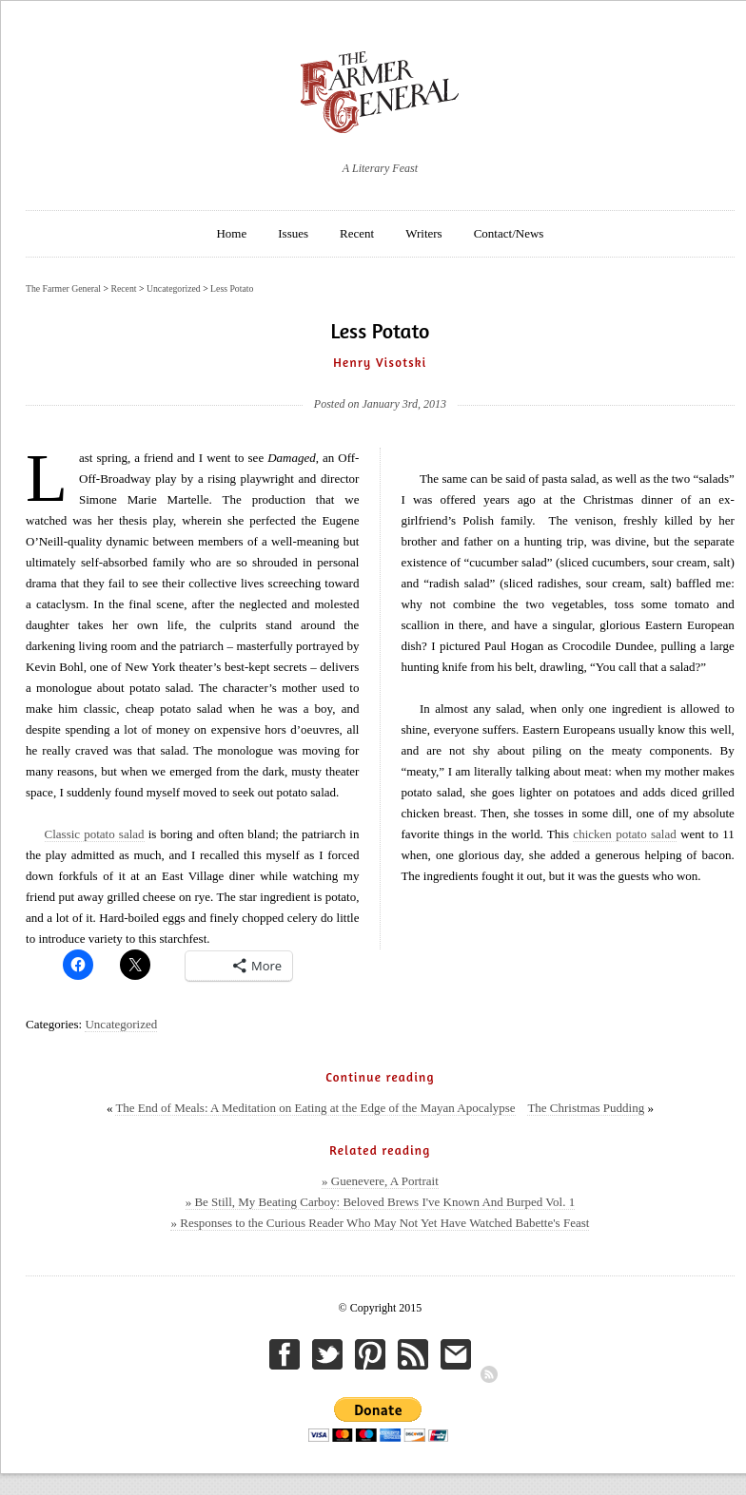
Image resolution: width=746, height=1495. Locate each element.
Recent (357, 233)
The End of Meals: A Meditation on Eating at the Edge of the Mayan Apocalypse (315, 1108)
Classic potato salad (95, 834)
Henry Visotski (379, 362)
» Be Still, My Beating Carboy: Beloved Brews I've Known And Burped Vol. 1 (381, 1202)
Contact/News (509, 233)
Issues (293, 233)
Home (231, 233)
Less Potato (231, 288)
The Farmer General (63, 288)
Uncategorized (121, 1024)
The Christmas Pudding (585, 1108)
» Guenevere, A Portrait (380, 1181)
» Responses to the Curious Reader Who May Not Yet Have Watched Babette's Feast (379, 1223)
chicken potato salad (624, 834)
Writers (423, 233)
